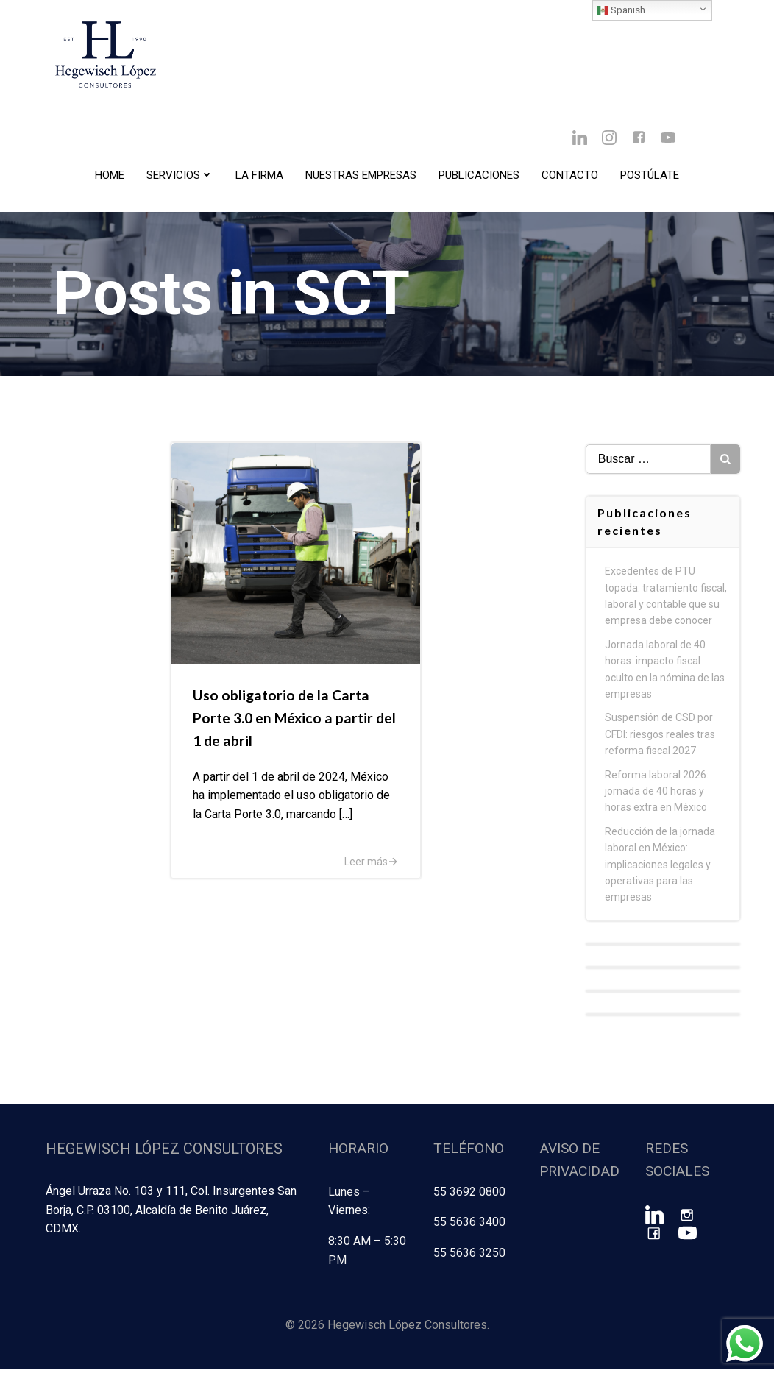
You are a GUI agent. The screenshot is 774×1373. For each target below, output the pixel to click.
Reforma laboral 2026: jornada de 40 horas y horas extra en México (657, 798)
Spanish (621, 10)
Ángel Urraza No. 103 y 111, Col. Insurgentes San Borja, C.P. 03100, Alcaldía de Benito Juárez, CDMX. (170, 1215)
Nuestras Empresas (360, 177)
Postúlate (649, 177)
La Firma (259, 177)
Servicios (179, 177)
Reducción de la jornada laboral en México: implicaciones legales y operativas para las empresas (661, 871)
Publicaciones (479, 177)
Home (109, 177)
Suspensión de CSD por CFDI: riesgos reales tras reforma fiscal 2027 (661, 741)
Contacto (570, 177)
